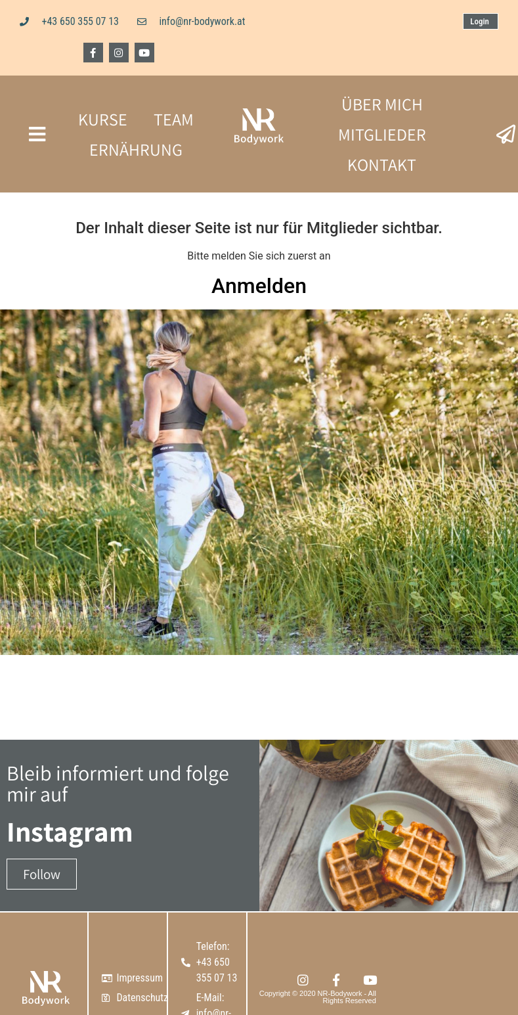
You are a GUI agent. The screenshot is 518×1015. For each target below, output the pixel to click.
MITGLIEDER (382, 134)
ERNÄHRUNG (136, 149)
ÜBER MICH (382, 104)
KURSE (102, 119)
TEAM (174, 119)
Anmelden (259, 285)
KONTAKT (381, 164)
